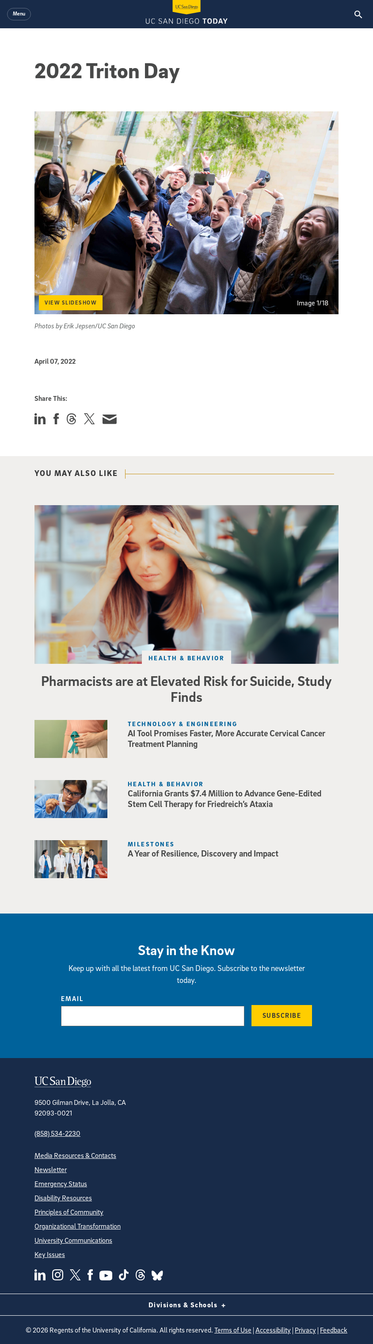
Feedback (333, 1329)
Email (72, 998)
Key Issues (49, 1254)
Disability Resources (63, 1197)
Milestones (151, 844)
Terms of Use (232, 1329)
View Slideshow (71, 302)
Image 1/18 (312, 302)
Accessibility (273, 1329)
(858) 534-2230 (57, 1133)
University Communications (73, 1240)
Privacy (305, 1329)
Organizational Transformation (77, 1226)
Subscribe (282, 1015)
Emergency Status (60, 1183)
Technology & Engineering (183, 723)
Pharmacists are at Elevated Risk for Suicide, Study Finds (186, 688)
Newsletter (50, 1169)
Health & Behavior (186, 658)
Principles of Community (68, 1211)
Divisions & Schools (186, 1305)
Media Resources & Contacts (75, 1155)
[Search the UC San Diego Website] (358, 14)
